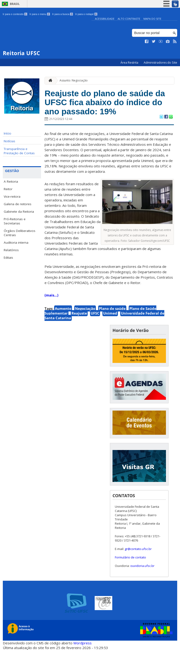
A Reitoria (11, 181)
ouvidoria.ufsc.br (142, 566)
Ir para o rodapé (86, 14)
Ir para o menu (40, 14)
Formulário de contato (130, 557)
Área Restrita (129, 63)
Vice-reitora (12, 196)
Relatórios (11, 250)
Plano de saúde (112, 308)
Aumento (63, 308)
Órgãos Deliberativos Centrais (19, 233)
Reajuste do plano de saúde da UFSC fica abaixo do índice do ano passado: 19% (105, 102)
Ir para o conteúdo (15, 14)
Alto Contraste (129, 18)
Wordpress (82, 643)
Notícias (9, 141)
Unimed (110, 313)
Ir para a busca (62, 14)
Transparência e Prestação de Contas (19, 151)
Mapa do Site (152, 18)
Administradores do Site (160, 63)
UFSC (95, 313)
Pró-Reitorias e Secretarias (15, 221)
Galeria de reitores (17, 204)
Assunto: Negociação (74, 80)
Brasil (15, 4)
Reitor (8, 189)
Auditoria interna (16, 242)
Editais (8, 257)
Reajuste (79, 313)
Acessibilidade (104, 18)
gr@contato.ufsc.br (138, 549)
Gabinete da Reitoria (19, 211)
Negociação (85, 308)
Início (7, 133)
